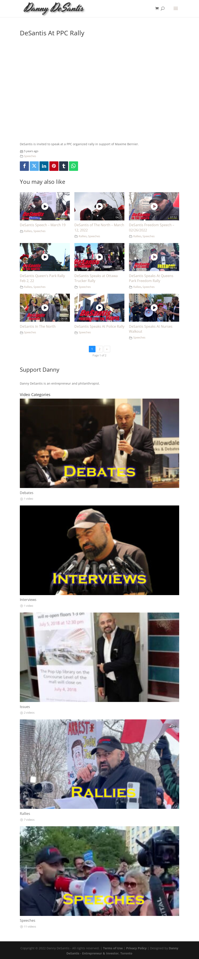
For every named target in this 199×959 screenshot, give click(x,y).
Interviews (28, 599)
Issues (25, 706)
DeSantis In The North (38, 326)
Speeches (30, 156)
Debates (26, 492)
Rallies (28, 231)
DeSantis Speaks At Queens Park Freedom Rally (151, 278)
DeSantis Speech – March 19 (43, 225)
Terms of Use (113, 948)
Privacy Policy (136, 948)
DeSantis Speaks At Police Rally (99, 326)
